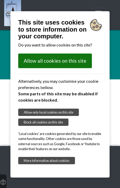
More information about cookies (47, 160)
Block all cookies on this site (43, 122)
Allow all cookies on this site (55, 61)
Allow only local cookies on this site (48, 112)
